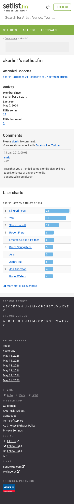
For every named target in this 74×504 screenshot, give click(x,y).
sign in (16, 141)
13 (4, 114)
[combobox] (37, 17)
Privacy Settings (13, 430)
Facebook (42, 145)
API (5, 456)
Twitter (55, 145)
